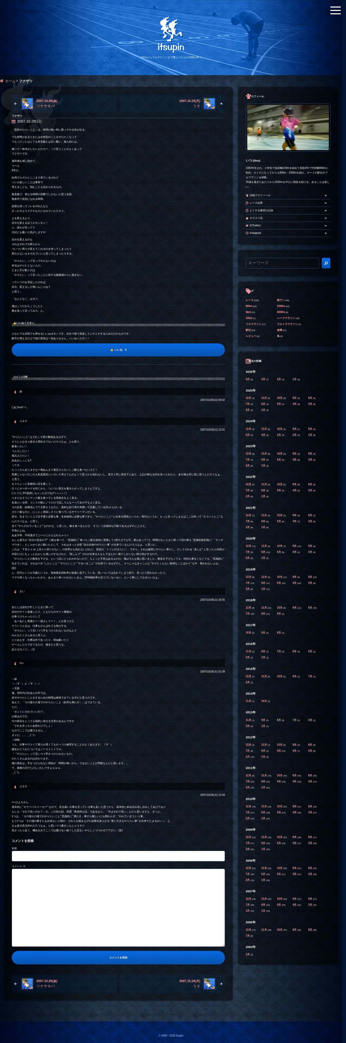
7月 (248, 403)
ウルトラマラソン (287, 324)
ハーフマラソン (286, 318)
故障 (279, 330)
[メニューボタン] (335, 10)
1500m (281, 306)
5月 (279, 403)
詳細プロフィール (260, 195)
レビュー (251, 336)
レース (250, 300)
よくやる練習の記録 (261, 210)
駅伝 (248, 330)
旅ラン (281, 300)
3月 (263, 379)
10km (249, 318)
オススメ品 (256, 217)
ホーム (10, 81)
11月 (264, 397)
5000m (281, 312)
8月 (310, 397)
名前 (14, 848)
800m (249, 306)
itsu (22, 663)
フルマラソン (253, 324)
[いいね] (118, 349)
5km (248, 312)
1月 (295, 379)
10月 (280, 397)
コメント (19, 866)
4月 (248, 379)
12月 (249, 397)
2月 (279, 379)
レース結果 (256, 202)
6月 (263, 403)
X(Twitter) (255, 225)
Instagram (255, 233)
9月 (295, 397)
